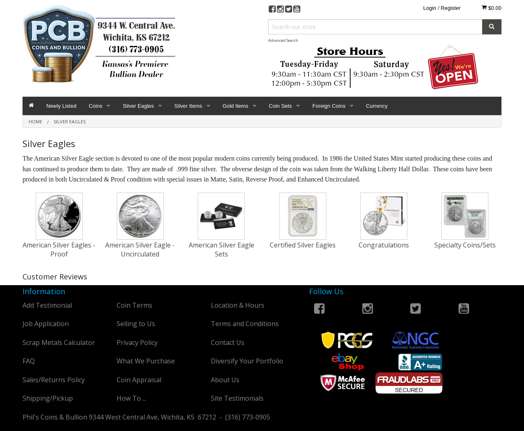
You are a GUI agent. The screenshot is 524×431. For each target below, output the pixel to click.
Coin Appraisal (139, 379)
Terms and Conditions (245, 323)
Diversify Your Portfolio (247, 360)
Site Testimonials (237, 398)
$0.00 (491, 8)
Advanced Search (283, 40)
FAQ (29, 360)
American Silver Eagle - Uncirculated (140, 249)
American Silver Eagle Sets (221, 249)
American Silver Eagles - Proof (59, 249)
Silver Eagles (138, 106)
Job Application (46, 323)
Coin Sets (280, 106)
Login (429, 8)
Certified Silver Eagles (303, 245)
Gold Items (235, 106)
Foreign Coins (329, 106)
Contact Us (227, 342)
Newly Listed (61, 106)
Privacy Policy (137, 342)
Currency (377, 106)
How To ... (131, 398)
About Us (225, 379)
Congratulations (384, 245)
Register (451, 8)
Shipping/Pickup (48, 398)
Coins (95, 106)
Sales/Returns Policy (54, 379)
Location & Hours (237, 305)
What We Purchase (146, 360)
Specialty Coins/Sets (465, 245)
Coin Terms (134, 305)
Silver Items (188, 106)
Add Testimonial (47, 305)
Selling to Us (136, 323)
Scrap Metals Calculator (59, 342)
